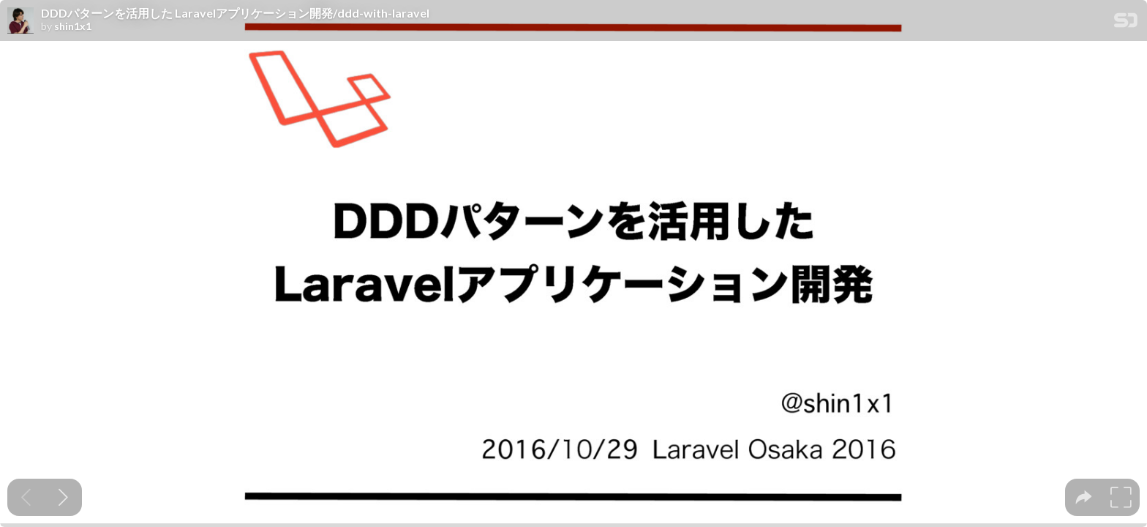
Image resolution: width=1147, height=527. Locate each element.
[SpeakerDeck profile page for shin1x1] (20, 21)
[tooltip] (1083, 497)
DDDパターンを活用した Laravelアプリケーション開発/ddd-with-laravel (235, 13)
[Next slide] (63, 497)
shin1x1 (72, 26)
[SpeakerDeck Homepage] (1125, 23)
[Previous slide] (26, 497)
